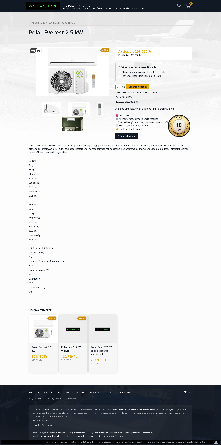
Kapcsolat (138, 8)
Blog (108, 8)
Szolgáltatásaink (75, 392)
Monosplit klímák (132, 432)
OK (216, 442)
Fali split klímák (117, 432)
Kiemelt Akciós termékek (64, 23)
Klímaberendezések (83, 432)
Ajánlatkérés (121, 8)
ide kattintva (199, 442)
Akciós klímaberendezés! (60, 432)
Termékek (47, 23)
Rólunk (76, 8)
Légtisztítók (147, 432)
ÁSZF (108, 392)
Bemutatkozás (51, 392)
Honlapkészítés (71, 399)
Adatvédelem (122, 392)
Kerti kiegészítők (94, 436)
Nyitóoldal (36, 23)
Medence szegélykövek (74, 436)
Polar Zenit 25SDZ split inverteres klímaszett (101, 350)
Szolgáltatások (93, 8)
